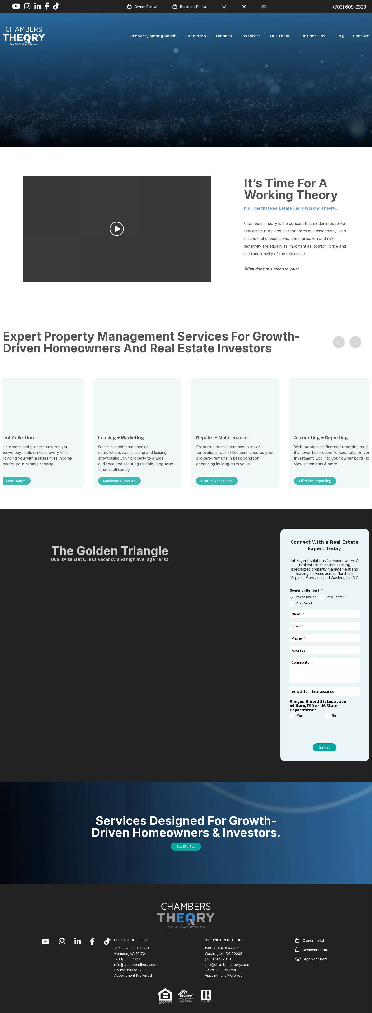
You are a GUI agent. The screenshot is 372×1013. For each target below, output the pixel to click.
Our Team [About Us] (279, 35)
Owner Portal (142, 6)
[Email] (325, 626)
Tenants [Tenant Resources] (223, 35)
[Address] (325, 650)
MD (263, 7)
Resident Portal (189, 6)
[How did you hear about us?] (325, 691)
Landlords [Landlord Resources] (196, 35)
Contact (361, 35)
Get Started (186, 846)
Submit (324, 747)
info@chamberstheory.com (136, 964)
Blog (339, 35)
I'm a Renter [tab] (335, 597)
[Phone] (325, 638)
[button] (16, 6)
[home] (24, 35)
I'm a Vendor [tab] (305, 603)
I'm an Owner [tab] (306, 597)
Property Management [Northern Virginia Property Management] (153, 35)
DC (244, 7)
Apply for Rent (311, 959)
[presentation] (317, 732)
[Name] (325, 614)
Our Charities (312, 35)
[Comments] (325, 670)
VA (224, 7)
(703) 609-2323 (349, 6)
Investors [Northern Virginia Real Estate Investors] (251, 35)
